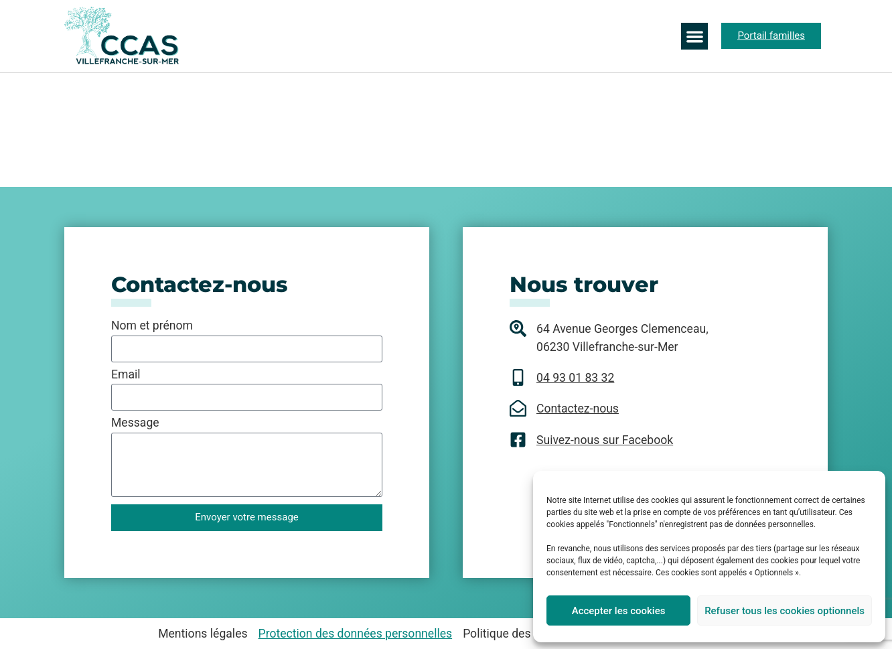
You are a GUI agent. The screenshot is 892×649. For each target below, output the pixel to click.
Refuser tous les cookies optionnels (784, 611)
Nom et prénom (152, 326)
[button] (695, 36)
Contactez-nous (577, 408)
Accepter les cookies (619, 611)
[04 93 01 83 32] (518, 377)
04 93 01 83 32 (575, 377)
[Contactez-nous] (518, 408)
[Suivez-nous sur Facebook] (518, 439)
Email (126, 375)
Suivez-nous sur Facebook (604, 440)
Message (135, 423)
